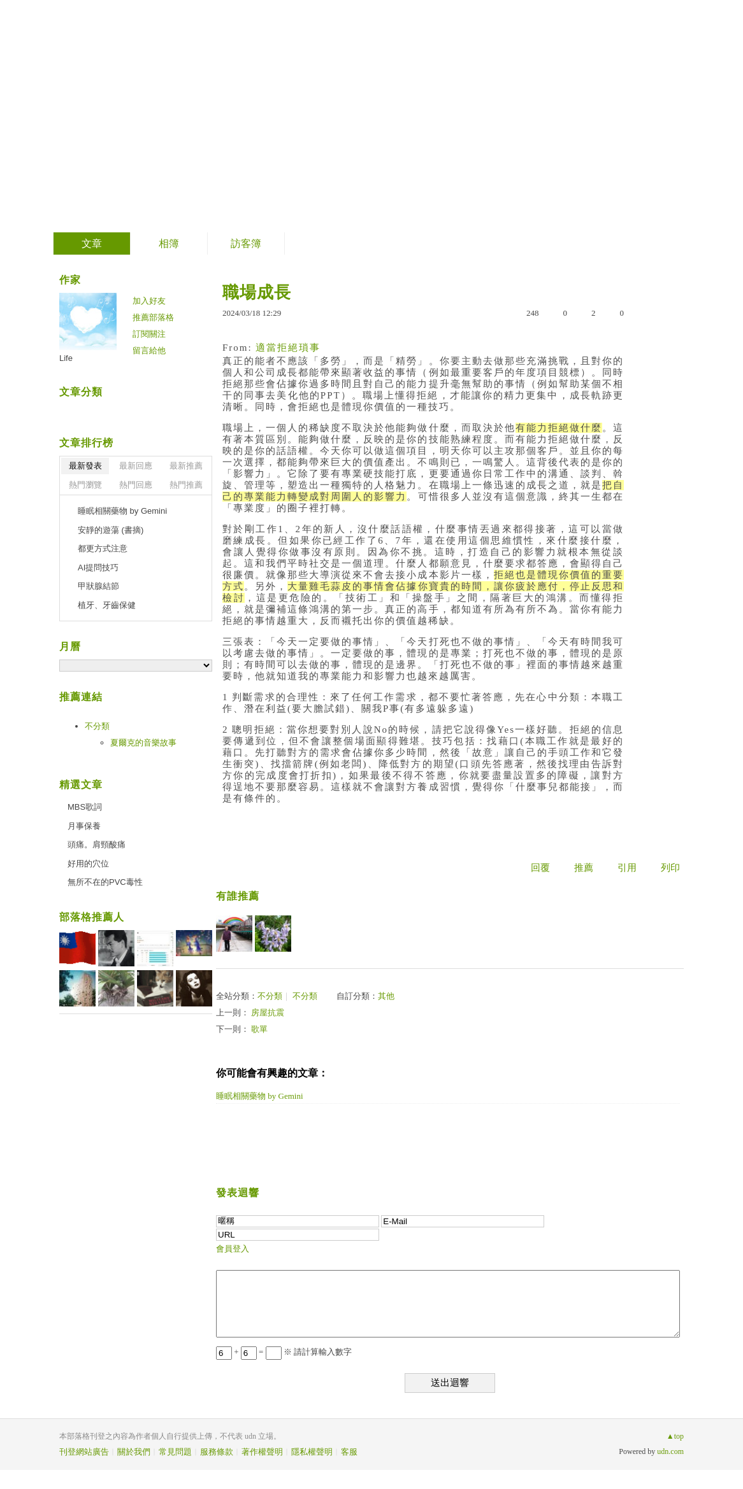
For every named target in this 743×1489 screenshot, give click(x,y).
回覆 (540, 868)
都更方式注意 (102, 548)
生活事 (104, 112)
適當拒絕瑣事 (288, 347)
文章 (92, 243)
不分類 (269, 996)
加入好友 (149, 301)
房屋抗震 (267, 1012)
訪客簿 (246, 243)
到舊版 (170, 117)
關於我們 (133, 1452)
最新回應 (135, 465)
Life (66, 358)
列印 (670, 868)
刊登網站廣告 (84, 1452)
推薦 (583, 868)
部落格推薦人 (91, 917)
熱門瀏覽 (85, 485)
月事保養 (84, 826)
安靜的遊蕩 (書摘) (110, 530)
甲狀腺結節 (98, 586)
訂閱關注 (149, 334)
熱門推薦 (186, 485)
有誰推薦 (237, 896)
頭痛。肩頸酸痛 (97, 844)
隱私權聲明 (312, 1452)
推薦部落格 (153, 317)
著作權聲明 (262, 1452)
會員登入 (232, 1248)
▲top (675, 1436)
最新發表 (85, 465)
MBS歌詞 (85, 807)
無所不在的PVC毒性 (105, 882)
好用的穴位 (88, 863)
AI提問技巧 (98, 567)
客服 (349, 1452)
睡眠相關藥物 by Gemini (259, 1096)
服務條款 (216, 1452)
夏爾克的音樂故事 (143, 742)
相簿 (169, 243)
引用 (627, 868)
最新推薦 (186, 465)
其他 (386, 996)
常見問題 (175, 1452)
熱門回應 (135, 485)
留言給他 (149, 350)
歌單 (259, 1029)
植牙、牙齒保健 (107, 605)
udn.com (670, 1451)
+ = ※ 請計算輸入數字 (284, 1352)
